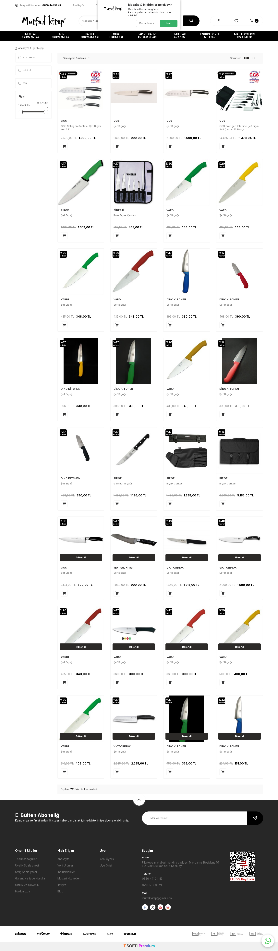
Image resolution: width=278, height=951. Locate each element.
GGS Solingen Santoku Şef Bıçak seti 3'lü (81, 127)
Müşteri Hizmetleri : (38, 5)
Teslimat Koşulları (26, 859)
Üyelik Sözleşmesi (27, 865)
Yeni (22, 83)
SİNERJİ (119, 210)
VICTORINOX (175, 567)
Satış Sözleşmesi (26, 872)
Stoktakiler (26, 57)
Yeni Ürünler (65, 865)
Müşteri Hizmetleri (68, 878)
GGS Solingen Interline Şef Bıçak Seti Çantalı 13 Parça (239, 127)
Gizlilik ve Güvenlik (27, 885)
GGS (64, 120)
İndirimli (24, 70)
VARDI (170, 210)
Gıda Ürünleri (116, 35)
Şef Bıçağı (120, 126)
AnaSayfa (78, 5)
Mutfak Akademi (180, 35)
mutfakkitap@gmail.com (157, 898)
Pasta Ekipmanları (90, 35)
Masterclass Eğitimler (244, 35)
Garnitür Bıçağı (123, 483)
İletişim (61, 885)
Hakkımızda (22, 891)
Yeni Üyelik (107, 859)
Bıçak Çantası (174, 483)
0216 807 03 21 (152, 885)
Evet (168, 23)
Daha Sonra (146, 23)
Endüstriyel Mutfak (210, 35)
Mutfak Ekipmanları (31, 35)
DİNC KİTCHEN (176, 299)
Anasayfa (22, 48)
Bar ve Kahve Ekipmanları (147, 35)
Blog (60, 891)
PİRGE (65, 210)
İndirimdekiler (66, 872)
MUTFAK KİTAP (124, 567)
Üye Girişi (106, 865)
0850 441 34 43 (152, 878)
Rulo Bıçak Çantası (125, 215)
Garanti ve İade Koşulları (30, 878)
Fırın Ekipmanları (61, 35)
